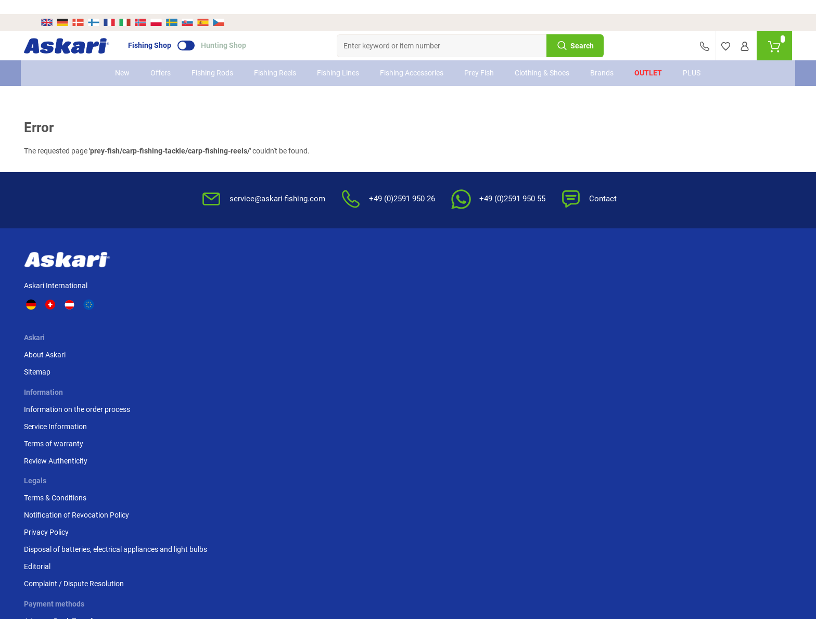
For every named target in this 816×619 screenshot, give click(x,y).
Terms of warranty (319, 306)
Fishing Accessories (412, 59)
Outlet (648, 59)
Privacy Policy (498, 306)
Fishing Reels (275, 59)
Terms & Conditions (507, 271)
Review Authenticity (321, 323)
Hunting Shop (240, 32)
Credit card (618, 289)
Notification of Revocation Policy (528, 289)
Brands (602, 59)
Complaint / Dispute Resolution (526, 368)
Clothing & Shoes (542, 59)
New (123, 59)
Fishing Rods (213, 59)
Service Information (321, 289)
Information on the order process (343, 271)
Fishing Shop (166, 32)
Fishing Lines (338, 59)
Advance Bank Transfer (638, 271)
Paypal (612, 306)
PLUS (692, 59)
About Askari (209, 271)
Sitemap (201, 289)
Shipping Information (331, 562)
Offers (161, 59)
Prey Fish (479, 59)
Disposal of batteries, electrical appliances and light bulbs (525, 328)
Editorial (489, 351)
